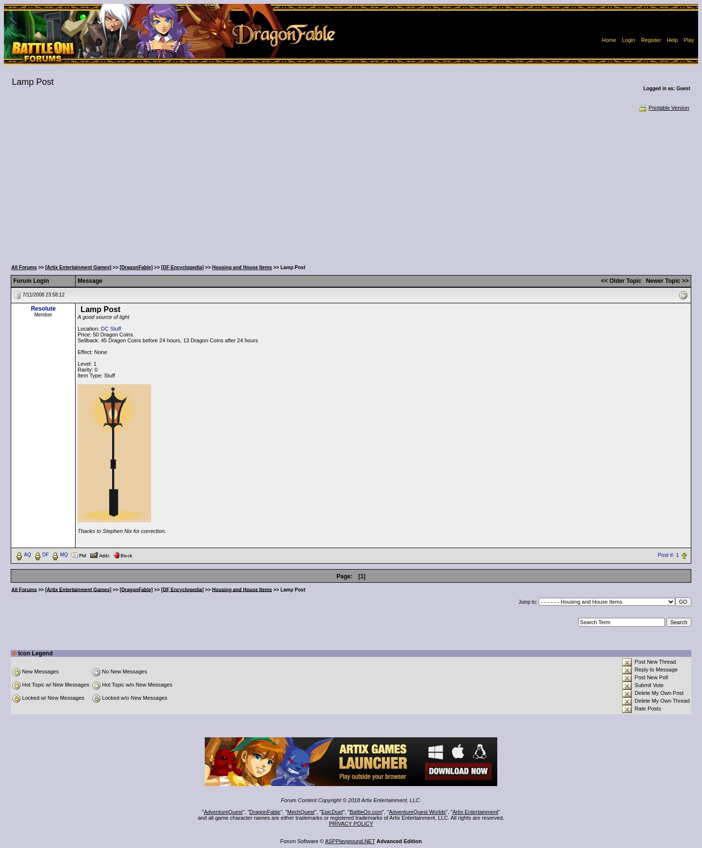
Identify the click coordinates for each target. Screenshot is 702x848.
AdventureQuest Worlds (417, 812)
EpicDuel (332, 812)
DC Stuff (111, 329)
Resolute (43, 308)
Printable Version (663, 108)
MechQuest (300, 812)
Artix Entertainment (475, 812)
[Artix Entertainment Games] (78, 267)
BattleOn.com (366, 812)
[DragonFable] (136, 267)
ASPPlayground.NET (350, 841)
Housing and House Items (242, 267)
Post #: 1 (668, 555)
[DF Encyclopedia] (182, 267)
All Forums (24, 267)
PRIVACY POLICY (351, 824)
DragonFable (265, 812)
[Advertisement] (351, 185)
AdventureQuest (223, 812)
